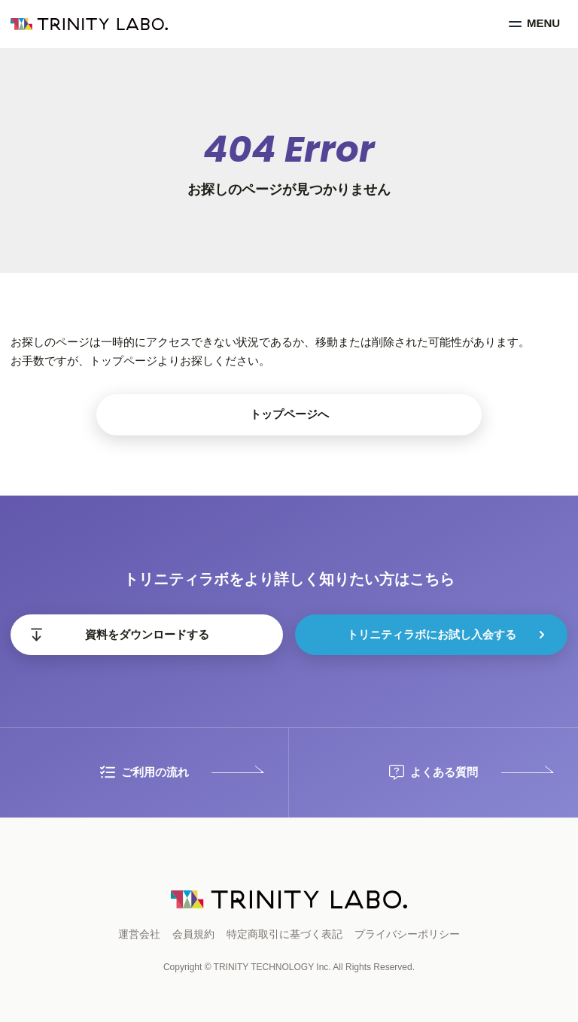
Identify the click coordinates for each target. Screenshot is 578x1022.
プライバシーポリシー (407, 934)
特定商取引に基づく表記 (284, 934)
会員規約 (193, 934)
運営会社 (139, 934)
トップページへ (289, 414)
